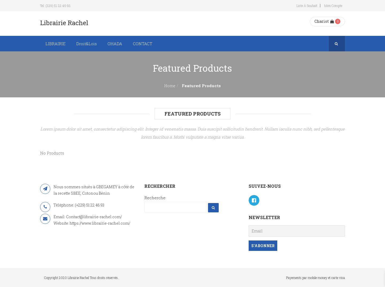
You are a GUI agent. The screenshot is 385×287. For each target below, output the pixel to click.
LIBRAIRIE (55, 43)
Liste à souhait (307, 5)
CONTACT (142, 43)
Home (169, 85)
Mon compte (333, 5)
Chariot (324, 21)
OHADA (114, 43)
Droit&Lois (86, 43)
